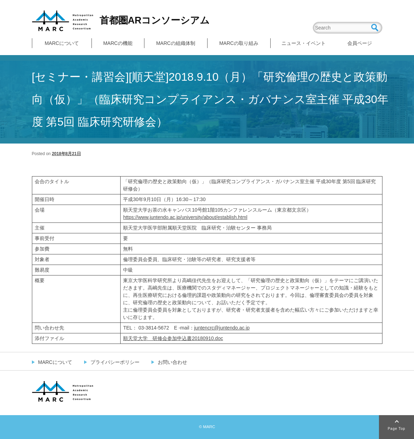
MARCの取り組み (238, 43)
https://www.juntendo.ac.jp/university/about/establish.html (185, 217)
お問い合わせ (172, 362)
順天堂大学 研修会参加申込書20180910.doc (173, 338)
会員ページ (359, 43)
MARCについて (62, 43)
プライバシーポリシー (115, 362)
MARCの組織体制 (175, 43)
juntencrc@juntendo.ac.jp (222, 328)
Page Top (396, 429)
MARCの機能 (117, 43)
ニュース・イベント (303, 43)
